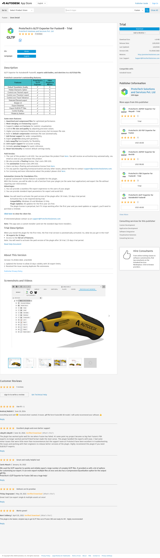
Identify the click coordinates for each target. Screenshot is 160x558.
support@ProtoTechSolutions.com (46, 219)
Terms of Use (76, 556)
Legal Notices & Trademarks (61, 556)
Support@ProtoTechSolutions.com (147, 58)
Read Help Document (12, 244)
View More (124, 214)
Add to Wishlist (140, 33)
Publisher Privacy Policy (13, 271)
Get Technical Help (39, 394)
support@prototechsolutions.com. (98, 168)
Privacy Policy (45, 556)
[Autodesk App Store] (17, 3)
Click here (8, 214)
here (66, 156)
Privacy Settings (107, 556)
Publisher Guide (141, 3)
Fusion (4, 17)
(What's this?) (48, 433)
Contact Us (96, 556)
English (42, 3)
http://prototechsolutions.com (149, 54)
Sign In (155, 3)
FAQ (89, 556)
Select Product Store (18, 10)
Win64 (26, 51)
